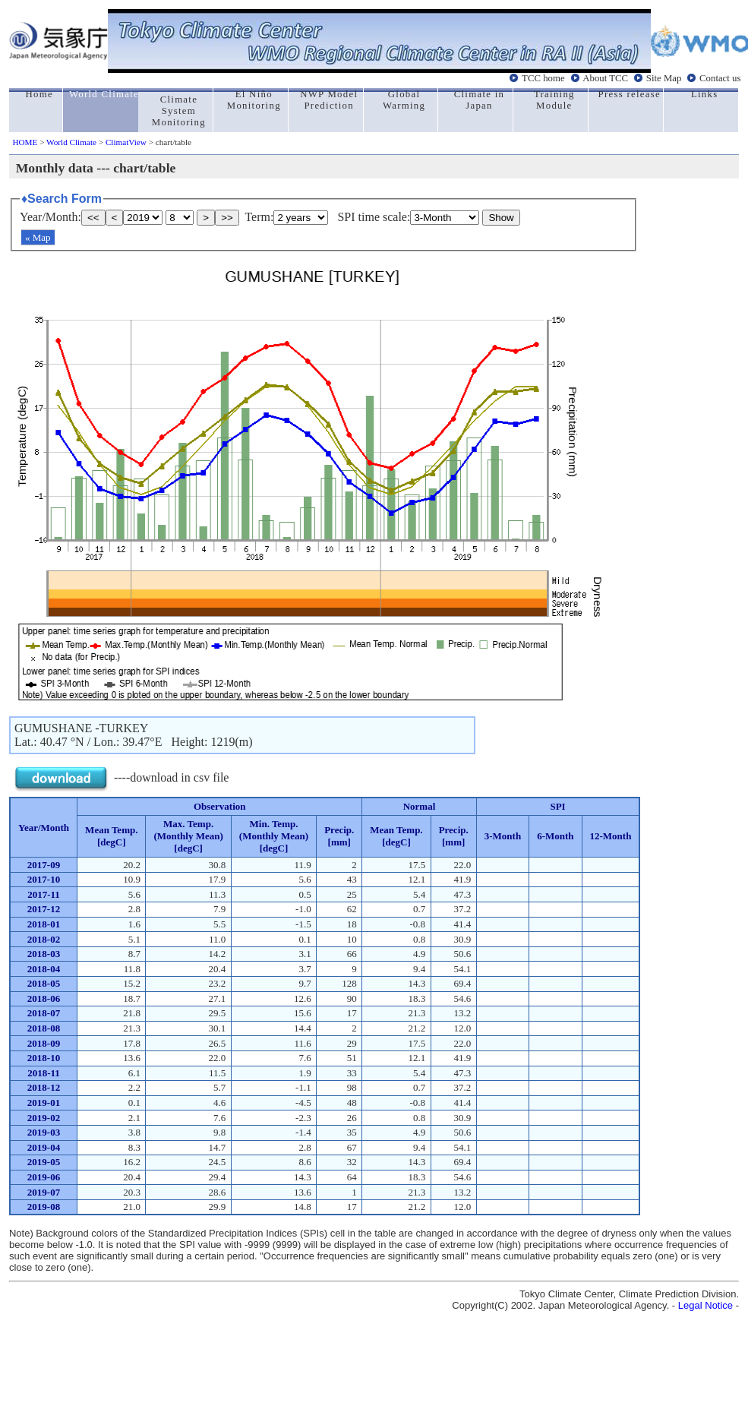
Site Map (664, 78)
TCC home (543, 78)
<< (93, 217)
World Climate (71, 142)
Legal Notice (705, 1305)
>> (227, 217)
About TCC (605, 78)
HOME (24, 142)
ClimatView (126, 142)
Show (500, 217)
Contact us (719, 78)
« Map (38, 237)
